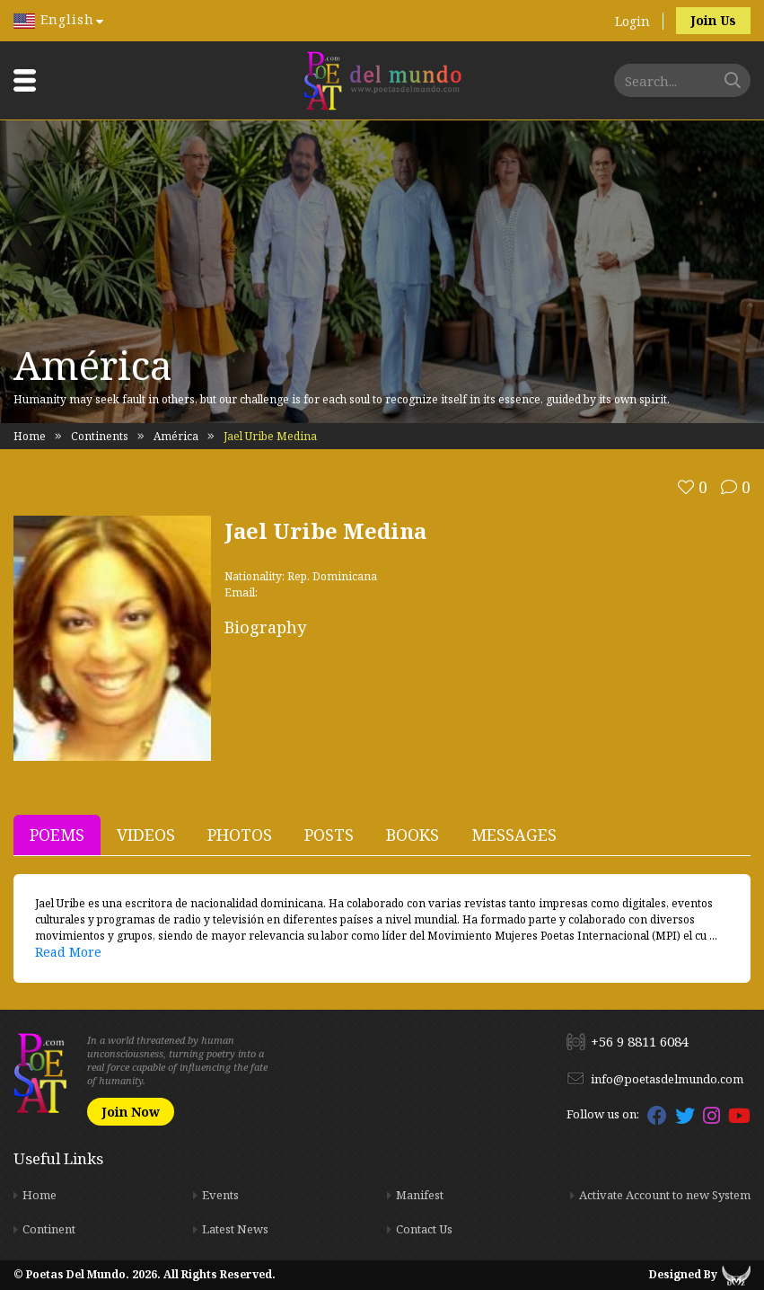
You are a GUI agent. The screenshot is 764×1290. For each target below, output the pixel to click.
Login (632, 21)
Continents (99, 436)
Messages (514, 834)
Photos (239, 834)
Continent (48, 1229)
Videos (146, 834)
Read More (68, 951)
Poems (57, 834)
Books (412, 834)
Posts (329, 834)
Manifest (419, 1195)
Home (29, 436)
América (176, 436)
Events (220, 1195)
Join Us (713, 20)
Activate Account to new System (665, 1195)
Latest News (235, 1229)
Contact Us (424, 1229)
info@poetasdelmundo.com (667, 1079)
